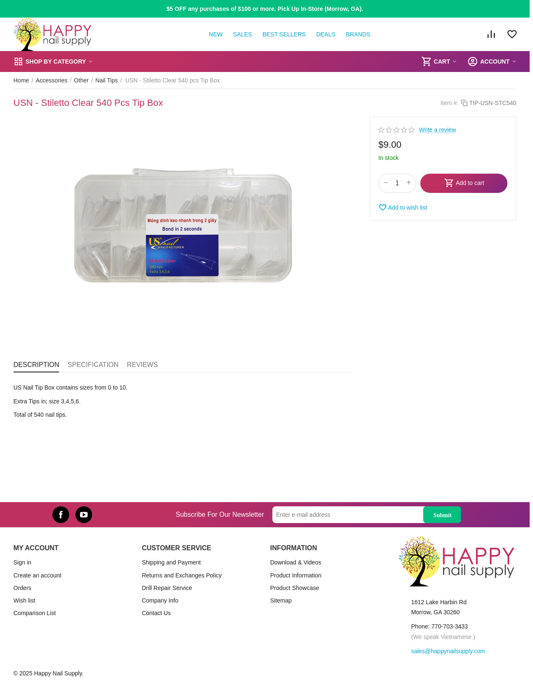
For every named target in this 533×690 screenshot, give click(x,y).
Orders (22, 588)
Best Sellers (283, 34)
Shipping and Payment (171, 562)
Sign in (22, 562)
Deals (326, 34)
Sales (242, 34)
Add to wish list (402, 207)
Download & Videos (295, 562)
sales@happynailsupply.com (448, 651)
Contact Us (156, 613)
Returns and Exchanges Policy (182, 575)
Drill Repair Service (167, 588)
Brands (358, 34)
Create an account (37, 575)
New (216, 34)
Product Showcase (294, 588)
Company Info (160, 600)
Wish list (24, 600)
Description (36, 364)
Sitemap (281, 600)
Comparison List (34, 613)
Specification (93, 364)
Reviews (142, 364)
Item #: (449, 103)
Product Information (295, 575)
